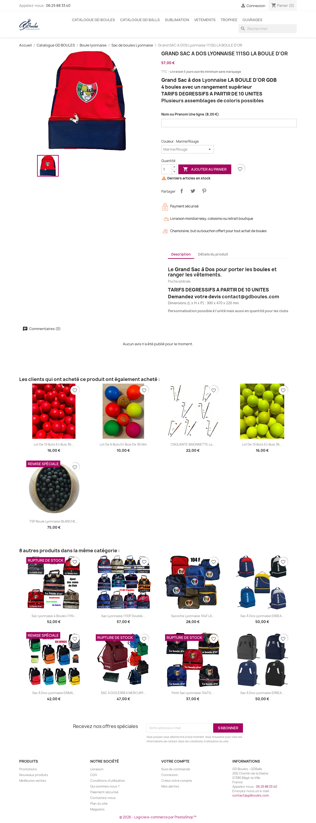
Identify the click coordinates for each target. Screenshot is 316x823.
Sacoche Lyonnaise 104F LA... (192, 616)
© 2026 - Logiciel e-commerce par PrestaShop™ (157, 817)
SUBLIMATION (177, 19)
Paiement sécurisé (104, 792)
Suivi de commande (175, 769)
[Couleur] (187, 149)
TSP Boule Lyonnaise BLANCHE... (53, 521)
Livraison (96, 769)
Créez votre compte (176, 780)
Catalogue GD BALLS (140, 19)
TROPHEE (229, 19)
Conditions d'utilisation (107, 780)
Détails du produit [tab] (213, 254)
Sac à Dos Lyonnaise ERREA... (262, 616)
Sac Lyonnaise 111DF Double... (123, 616)
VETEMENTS (205, 19)
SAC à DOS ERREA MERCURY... (123, 693)
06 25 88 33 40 (58, 5)
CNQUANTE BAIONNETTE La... (193, 444)
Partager (181, 191)
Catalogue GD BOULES (93, 19)
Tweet (192, 191)
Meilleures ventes (32, 780)
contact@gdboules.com (250, 795)
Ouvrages (252, 19)
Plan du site (99, 803)
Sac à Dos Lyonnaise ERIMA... (53, 693)
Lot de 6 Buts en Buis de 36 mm (123, 444)
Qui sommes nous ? (105, 786)
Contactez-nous (103, 798)
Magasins (97, 809)
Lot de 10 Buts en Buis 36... (54, 444)
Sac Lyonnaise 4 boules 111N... (54, 616)
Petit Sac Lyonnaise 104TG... (193, 693)
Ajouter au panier (205, 169)
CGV (93, 775)
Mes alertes (170, 786)
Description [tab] (181, 254)
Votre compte (175, 761)
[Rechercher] (268, 28)
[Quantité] (166, 169)
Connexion (169, 775)
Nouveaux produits (33, 775)
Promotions (28, 769)
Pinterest (204, 191)
